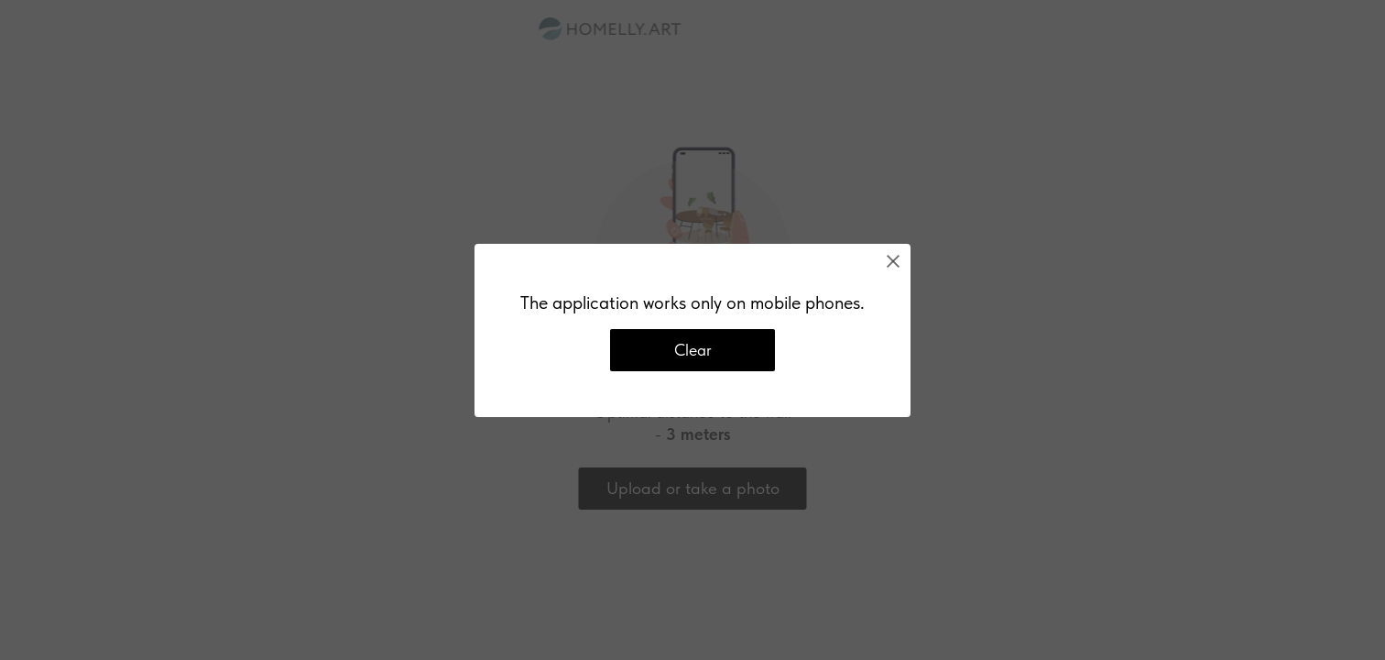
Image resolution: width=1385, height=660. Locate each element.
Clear (693, 349)
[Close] (893, 261)
